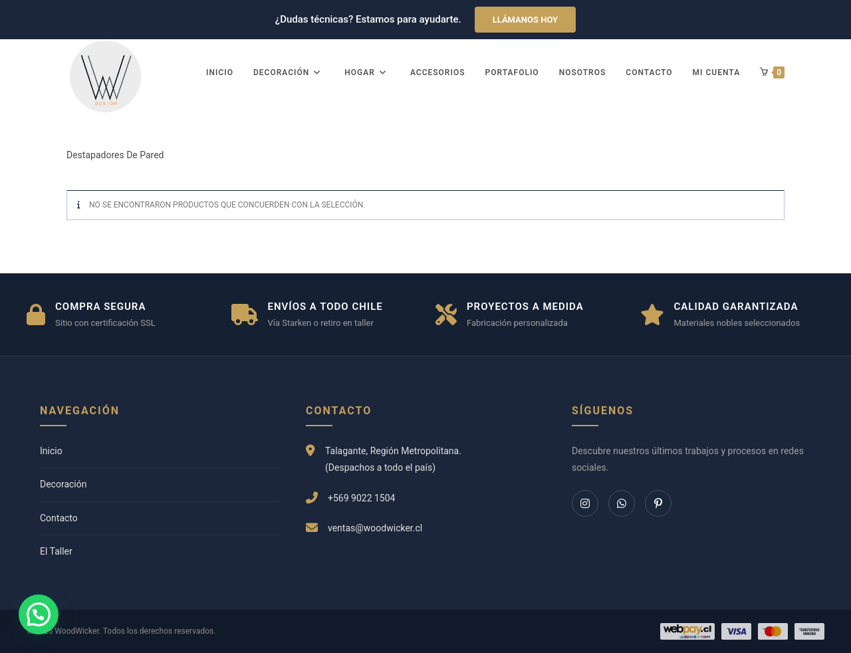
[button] (39, 614)
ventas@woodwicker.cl (375, 528)
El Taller (56, 551)
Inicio (51, 451)
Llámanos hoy (525, 20)
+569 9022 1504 (361, 498)
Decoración (63, 484)
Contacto (59, 518)
